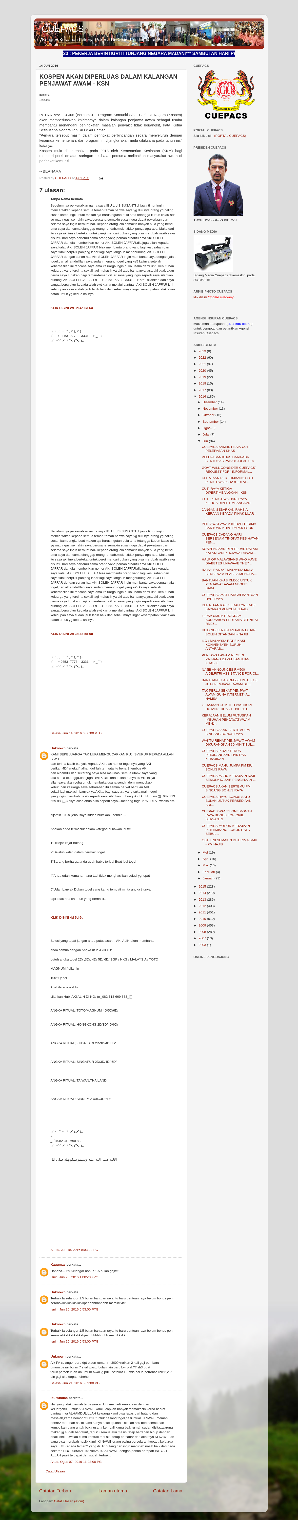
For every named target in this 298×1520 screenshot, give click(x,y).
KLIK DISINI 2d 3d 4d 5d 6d (72, 308)
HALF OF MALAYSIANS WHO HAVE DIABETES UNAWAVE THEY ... (229, 561)
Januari (209, 878)
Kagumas (58, 1264)
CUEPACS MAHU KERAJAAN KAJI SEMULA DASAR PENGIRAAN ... (229, 778)
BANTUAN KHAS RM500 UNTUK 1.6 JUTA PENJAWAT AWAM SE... (229, 682)
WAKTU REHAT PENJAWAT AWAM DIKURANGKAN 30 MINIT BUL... (228, 742)
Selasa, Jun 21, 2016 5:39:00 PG (75, 1383)
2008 (203, 932)
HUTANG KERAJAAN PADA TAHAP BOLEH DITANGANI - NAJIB (228, 632)
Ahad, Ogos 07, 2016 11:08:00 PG (76, 1462)
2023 (203, 351)
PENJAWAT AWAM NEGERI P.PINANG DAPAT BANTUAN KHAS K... (225, 659)
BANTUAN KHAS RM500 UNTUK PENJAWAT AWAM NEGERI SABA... (227, 584)
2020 (203, 370)
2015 (203, 886)
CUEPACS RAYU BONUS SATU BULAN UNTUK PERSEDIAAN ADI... (226, 800)
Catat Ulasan (55, 1471)
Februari (209, 872)
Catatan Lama (167, 1490)
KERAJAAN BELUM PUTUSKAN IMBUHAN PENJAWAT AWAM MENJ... (226, 719)
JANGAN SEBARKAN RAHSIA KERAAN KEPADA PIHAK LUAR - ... (229, 513)
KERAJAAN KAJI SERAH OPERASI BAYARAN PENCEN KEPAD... (229, 607)
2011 (203, 912)
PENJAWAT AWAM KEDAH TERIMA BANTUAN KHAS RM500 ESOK (229, 526)
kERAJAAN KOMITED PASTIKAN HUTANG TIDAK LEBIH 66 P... (227, 707)
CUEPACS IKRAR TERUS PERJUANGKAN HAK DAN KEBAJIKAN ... (224, 755)
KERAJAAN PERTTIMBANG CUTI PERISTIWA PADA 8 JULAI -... (227, 480)
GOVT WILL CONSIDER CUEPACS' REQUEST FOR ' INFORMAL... (229, 469)
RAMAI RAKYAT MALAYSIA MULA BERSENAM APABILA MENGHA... (229, 572)
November (211, 408)
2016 (203, 396)
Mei (206, 852)
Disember (210, 402)
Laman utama (113, 1490)
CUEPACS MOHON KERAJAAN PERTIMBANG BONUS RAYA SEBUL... (226, 830)
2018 (203, 383)
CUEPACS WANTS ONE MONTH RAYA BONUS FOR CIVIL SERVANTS (227, 815)
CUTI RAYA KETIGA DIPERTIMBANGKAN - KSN (224, 490)
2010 (203, 919)
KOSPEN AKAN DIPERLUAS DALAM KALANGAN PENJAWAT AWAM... (230, 551)
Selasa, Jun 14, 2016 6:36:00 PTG (76, 733)
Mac (206, 865)
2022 (203, 357)
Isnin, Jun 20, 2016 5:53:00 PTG (75, 1309)
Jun (206, 441)
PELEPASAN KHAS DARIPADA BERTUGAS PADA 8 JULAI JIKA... (229, 459)
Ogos (207, 428)
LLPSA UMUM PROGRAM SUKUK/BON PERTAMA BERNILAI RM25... (230, 620)
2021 (203, 364)
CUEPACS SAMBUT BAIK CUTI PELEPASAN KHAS (226, 449)
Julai (207, 434)
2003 (203, 945)
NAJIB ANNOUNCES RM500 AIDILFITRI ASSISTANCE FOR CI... (230, 671)
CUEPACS (63, 29)
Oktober (209, 415)
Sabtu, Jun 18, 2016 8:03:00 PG (74, 1250)
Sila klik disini (239, 324)
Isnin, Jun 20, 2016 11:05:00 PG (75, 1277)
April (206, 859)
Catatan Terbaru (56, 1490)
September (211, 421)
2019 (203, 377)
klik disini (201, 297)
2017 (203, 390)
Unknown (58, 748)
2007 (203, 938)
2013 (203, 899)
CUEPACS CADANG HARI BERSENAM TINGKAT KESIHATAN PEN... (230, 538)
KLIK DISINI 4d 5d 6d (67, 917)
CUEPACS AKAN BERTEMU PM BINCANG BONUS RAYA (226, 732)
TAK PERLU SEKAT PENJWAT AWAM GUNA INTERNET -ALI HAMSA (226, 694)
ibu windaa (59, 1398)
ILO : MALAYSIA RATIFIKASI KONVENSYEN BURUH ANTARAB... (223, 644)
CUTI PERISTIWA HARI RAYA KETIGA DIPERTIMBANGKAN (226, 501)
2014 (203, 893)
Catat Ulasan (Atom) (69, 1501)
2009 (203, 925)
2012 (203, 906)
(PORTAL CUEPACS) (230, 136)
